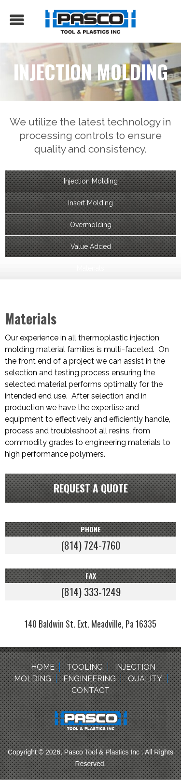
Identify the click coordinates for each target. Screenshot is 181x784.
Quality (145, 678)
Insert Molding (90, 203)
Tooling (85, 667)
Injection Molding (91, 181)
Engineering (89, 678)
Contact (90, 690)
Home (43, 667)
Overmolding (90, 225)
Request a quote (91, 487)
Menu (17, 20)
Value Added (90, 246)
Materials (90, 268)
